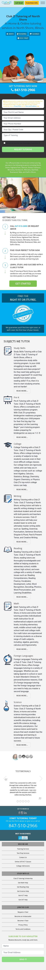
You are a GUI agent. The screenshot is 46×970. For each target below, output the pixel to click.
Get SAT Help (23, 900)
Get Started (23, 283)
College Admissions (23, 866)
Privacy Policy (17, 106)
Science (34, 34)
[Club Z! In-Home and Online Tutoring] (6, 2)
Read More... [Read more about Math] (22, 649)
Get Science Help (23, 891)
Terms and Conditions (30, 106)
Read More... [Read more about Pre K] (22, 437)
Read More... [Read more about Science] (22, 745)
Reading (21, 34)
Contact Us (23, 857)
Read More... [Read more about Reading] (22, 597)
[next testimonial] (41, 778)
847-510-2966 (23, 90)
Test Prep (23, 38)
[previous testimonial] (5, 778)
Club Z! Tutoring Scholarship (23, 878)
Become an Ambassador (23, 916)
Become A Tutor (23, 921)
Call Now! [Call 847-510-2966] (19, 3)
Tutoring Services (23, 849)
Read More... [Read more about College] (22, 489)
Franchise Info (32, 3)
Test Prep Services (23, 853)
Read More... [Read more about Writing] (22, 542)
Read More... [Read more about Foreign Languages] (22, 695)
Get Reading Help (23, 887)
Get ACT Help (23, 895)
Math (10, 34)
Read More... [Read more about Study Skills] (22, 391)
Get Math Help (23, 883)
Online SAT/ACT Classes (23, 862)
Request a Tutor (23, 912)
